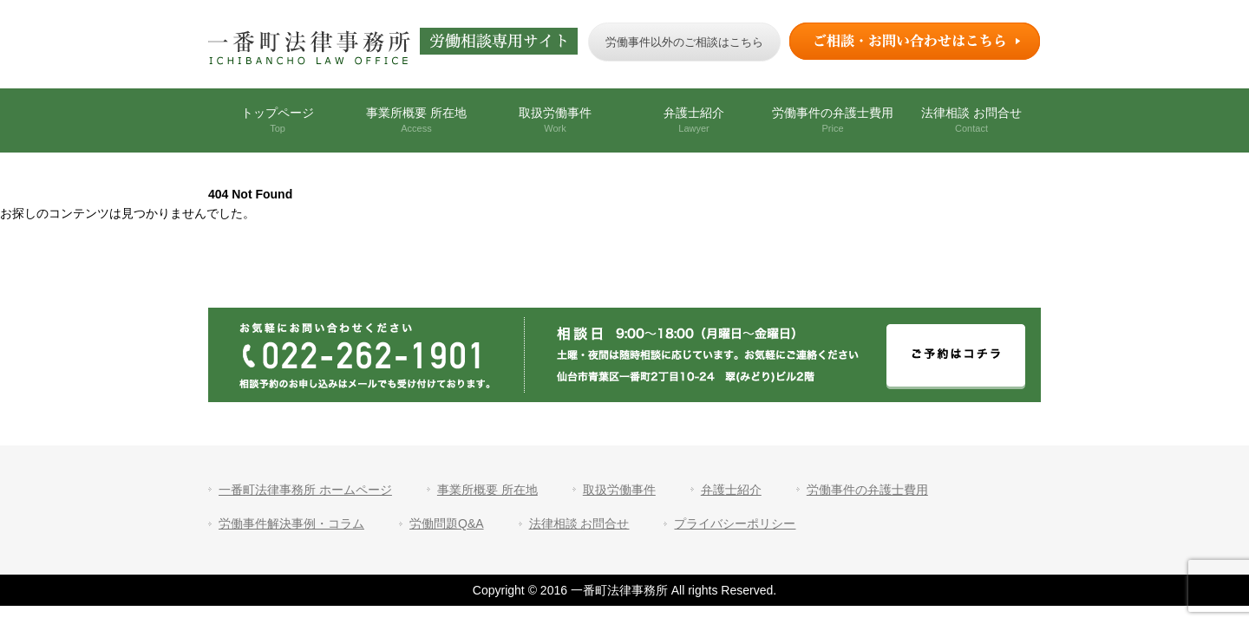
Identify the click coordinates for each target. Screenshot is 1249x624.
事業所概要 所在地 (416, 120)
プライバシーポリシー (734, 523)
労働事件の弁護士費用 (832, 120)
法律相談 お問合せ (971, 120)
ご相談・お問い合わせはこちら (915, 41)
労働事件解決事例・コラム (291, 523)
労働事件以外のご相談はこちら (684, 42)
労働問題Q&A (446, 523)
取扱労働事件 (555, 120)
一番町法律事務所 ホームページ (305, 490)
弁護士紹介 (693, 120)
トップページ (277, 120)
